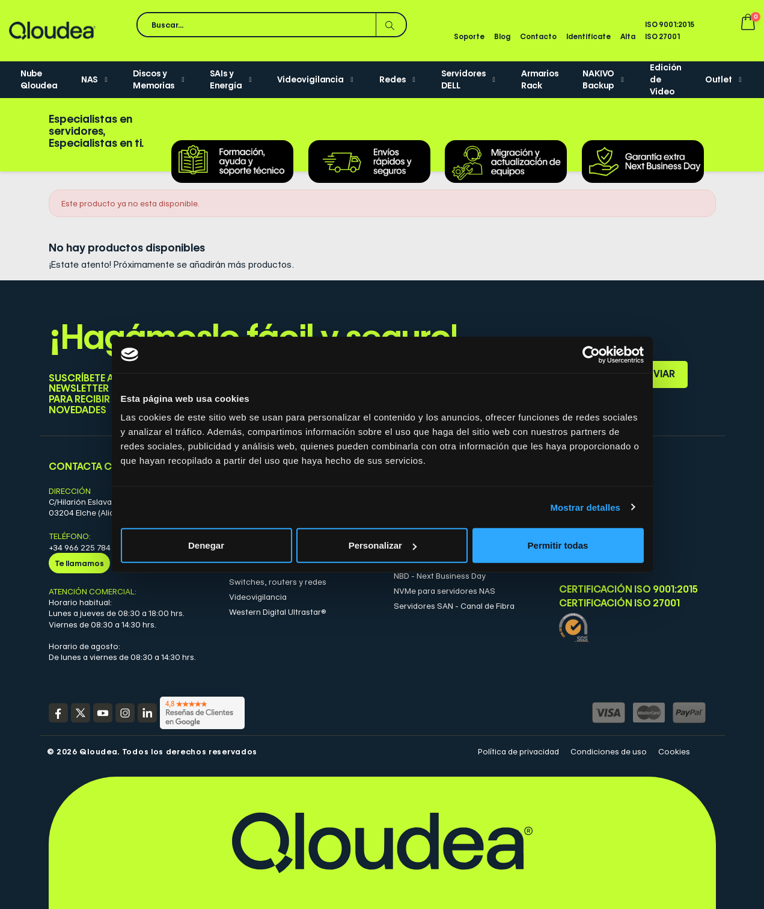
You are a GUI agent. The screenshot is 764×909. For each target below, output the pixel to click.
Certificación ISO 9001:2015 (628, 589)
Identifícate (588, 36)
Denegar (206, 545)
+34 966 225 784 (80, 547)
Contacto (538, 36)
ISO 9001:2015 (669, 24)
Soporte (469, 36)
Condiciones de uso (608, 751)
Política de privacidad (518, 751)
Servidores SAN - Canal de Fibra (454, 606)
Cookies (674, 751)
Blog (502, 36)
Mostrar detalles (585, 507)
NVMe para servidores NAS (444, 591)
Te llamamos (79, 563)
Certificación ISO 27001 (619, 603)
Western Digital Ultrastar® (277, 612)
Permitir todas (558, 545)
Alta (627, 36)
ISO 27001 (662, 36)
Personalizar (383, 545)
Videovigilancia (258, 597)
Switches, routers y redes (277, 582)
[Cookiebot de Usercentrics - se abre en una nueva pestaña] (591, 354)
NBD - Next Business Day (440, 576)
